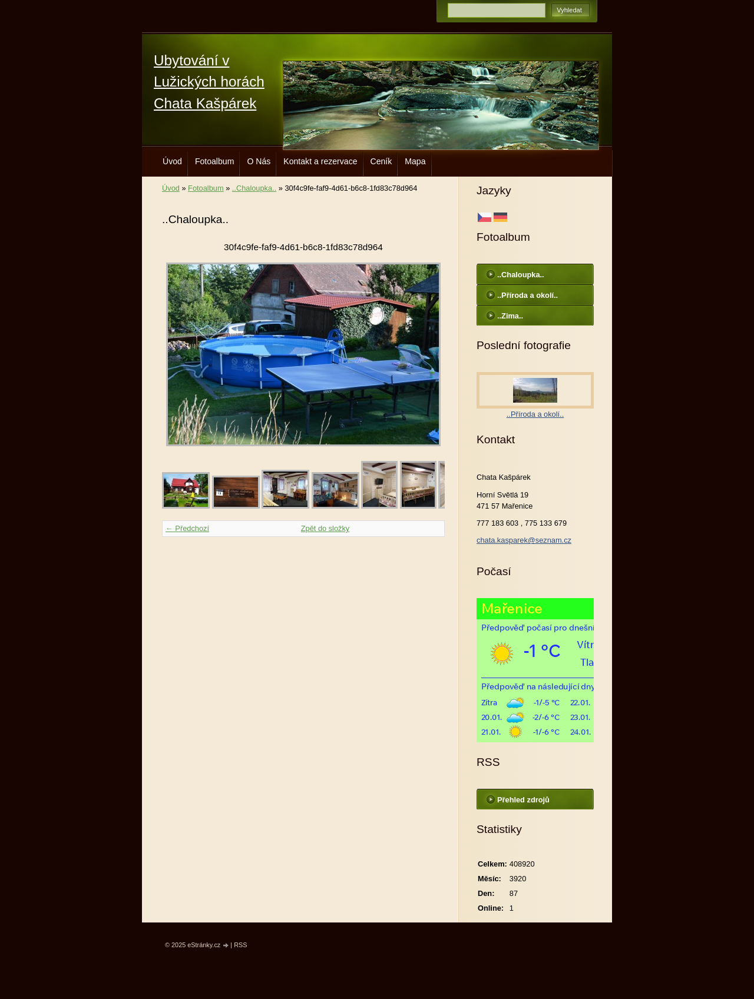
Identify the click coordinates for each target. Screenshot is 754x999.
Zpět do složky (325, 528)
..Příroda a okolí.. (527, 295)
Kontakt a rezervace (320, 161)
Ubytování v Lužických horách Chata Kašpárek (209, 81)
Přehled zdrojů (523, 799)
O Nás (258, 161)
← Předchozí (187, 528)
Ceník (381, 161)
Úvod (172, 161)
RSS (240, 944)
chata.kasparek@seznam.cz (524, 540)
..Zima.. (510, 315)
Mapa (415, 161)
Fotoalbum (214, 161)
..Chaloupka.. (254, 188)
